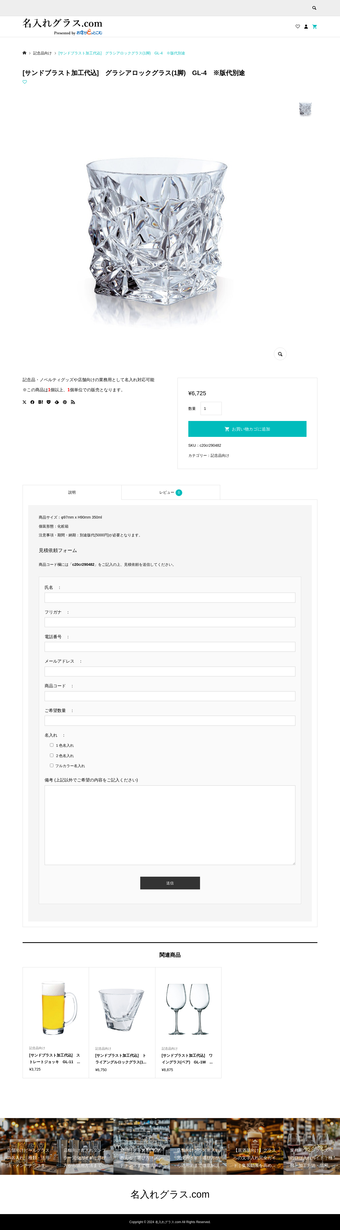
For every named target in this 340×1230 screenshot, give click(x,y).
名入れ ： (57, 735)
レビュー (170, 492)
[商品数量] (211, 408)
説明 (72, 492)
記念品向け (220, 455)
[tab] (72, 492)
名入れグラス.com (170, 1194)
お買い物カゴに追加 (251, 429)
